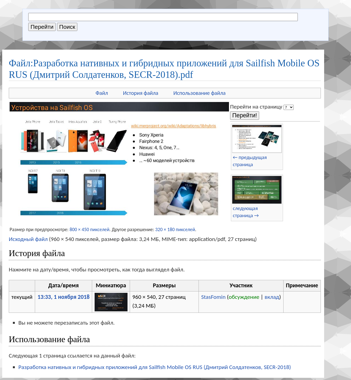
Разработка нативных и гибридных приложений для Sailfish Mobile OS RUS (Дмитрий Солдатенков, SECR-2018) (154, 367)
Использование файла (199, 93)
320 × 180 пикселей (175, 229)
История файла (140, 93)
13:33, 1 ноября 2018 (64, 296)
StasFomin (213, 296)
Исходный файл (28, 239)
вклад (272, 296)
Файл (101, 93)
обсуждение (244, 296)
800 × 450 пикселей (89, 229)
